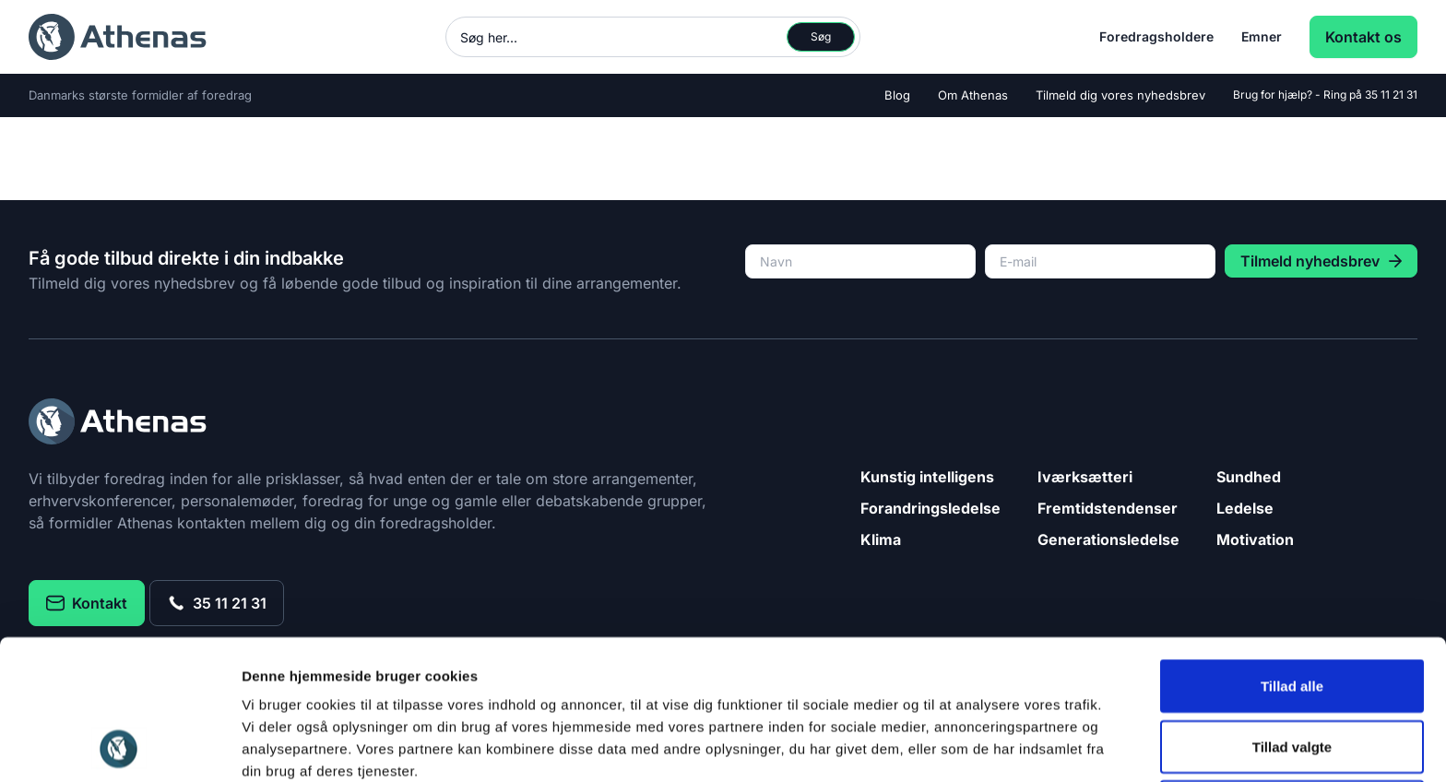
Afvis (1292, 675)
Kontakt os (1363, 37)
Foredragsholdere (1156, 36)
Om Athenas (973, 95)
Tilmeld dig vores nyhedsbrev (1120, 95)
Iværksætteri (1084, 477)
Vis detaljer (958, 745)
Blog (897, 95)
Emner (1261, 36)
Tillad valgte (1292, 615)
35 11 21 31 (1391, 94)
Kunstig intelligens (927, 477)
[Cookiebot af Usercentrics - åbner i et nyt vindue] (119, 746)
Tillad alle (1292, 555)
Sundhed (1248, 477)
